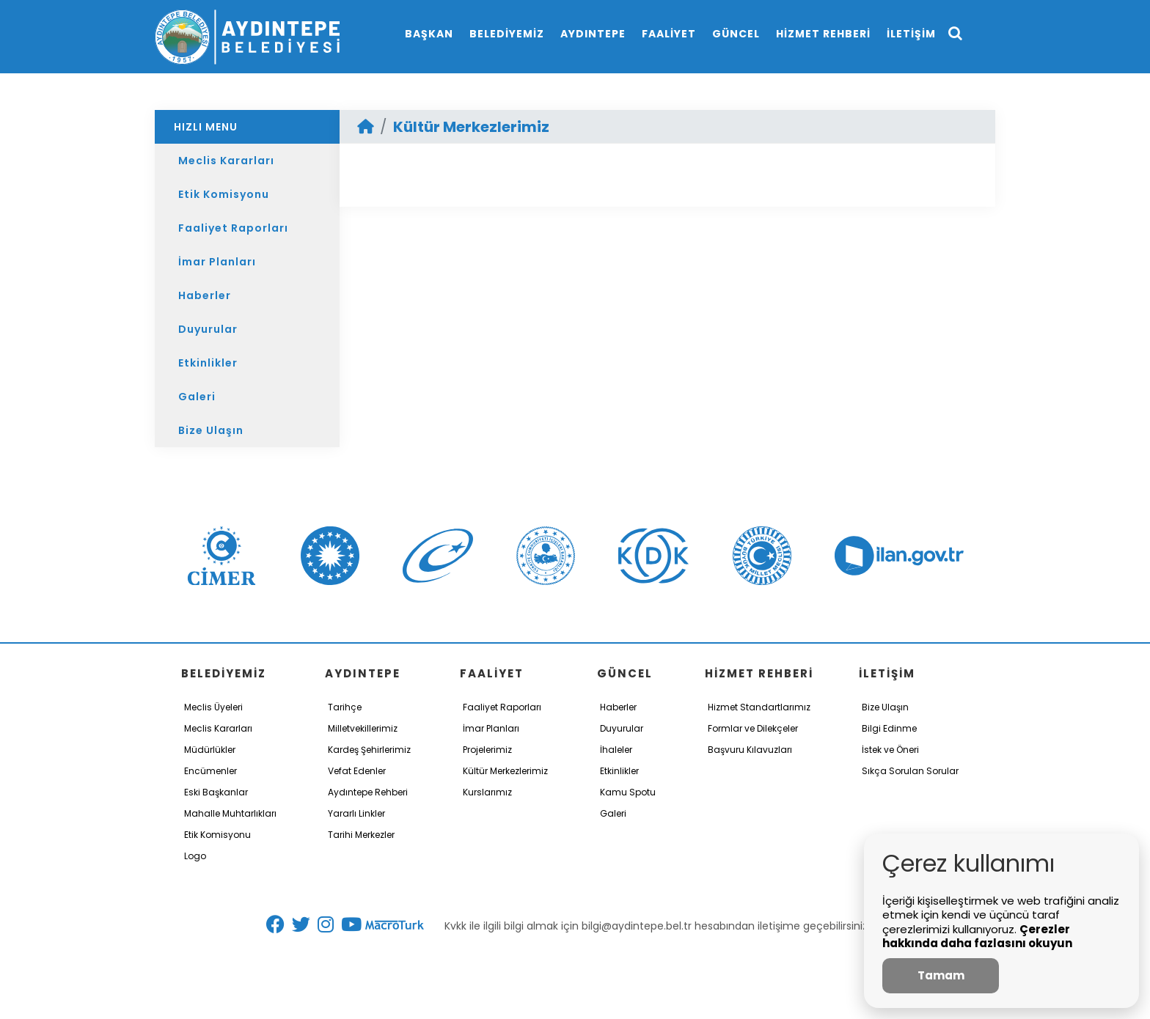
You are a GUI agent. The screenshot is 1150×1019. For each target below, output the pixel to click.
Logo (195, 856)
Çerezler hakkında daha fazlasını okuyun (977, 936)
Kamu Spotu (628, 792)
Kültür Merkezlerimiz (471, 127)
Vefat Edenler (357, 771)
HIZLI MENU (206, 126)
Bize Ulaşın (210, 430)
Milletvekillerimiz (363, 728)
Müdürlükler (209, 749)
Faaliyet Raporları (233, 228)
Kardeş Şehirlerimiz (369, 749)
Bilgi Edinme (889, 728)
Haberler (204, 295)
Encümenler (210, 771)
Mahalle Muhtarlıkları (230, 813)
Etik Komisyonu (223, 194)
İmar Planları (217, 261)
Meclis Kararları (226, 160)
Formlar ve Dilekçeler (753, 728)
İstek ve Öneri (890, 749)
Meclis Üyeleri (213, 707)
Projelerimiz (487, 749)
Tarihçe (345, 707)
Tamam (941, 975)
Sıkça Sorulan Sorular (910, 771)
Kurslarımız (487, 792)
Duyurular (208, 329)
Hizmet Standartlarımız (759, 707)
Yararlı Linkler (356, 813)
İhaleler (616, 749)
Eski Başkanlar (216, 792)
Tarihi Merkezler (361, 834)
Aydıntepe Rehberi (368, 792)
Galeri (197, 396)
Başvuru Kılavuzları (750, 749)
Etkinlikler (208, 363)
